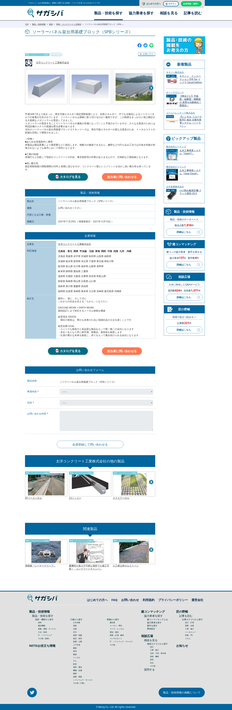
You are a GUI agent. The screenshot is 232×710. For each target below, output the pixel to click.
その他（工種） (79, 683)
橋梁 (75, 654)
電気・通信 (77, 667)
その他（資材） (44, 638)
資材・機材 (154, 656)
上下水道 (76, 645)
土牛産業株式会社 (175, 186)
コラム (187, 638)
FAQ (114, 600)
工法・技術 (42, 632)
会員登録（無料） (191, 3)
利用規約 (148, 600)
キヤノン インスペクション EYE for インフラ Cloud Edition (190, 79)
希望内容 (32, 391)
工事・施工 (154, 650)
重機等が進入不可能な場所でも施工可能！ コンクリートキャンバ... (89, 567)
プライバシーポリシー (173, 600)
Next (151, 88)
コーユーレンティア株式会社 (180, 112)
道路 (75, 625)
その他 (112, 645)
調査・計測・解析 (117, 635)
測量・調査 (77, 676)
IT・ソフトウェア (45, 635)
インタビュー (190, 632)
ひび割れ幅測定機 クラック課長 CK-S (190, 192)
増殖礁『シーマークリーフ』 (40, 565)
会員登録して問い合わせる (90, 444)
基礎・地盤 (77, 635)
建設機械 (41, 625)
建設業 (112, 622)
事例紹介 (151, 628)
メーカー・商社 (116, 625)
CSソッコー (75, 498)
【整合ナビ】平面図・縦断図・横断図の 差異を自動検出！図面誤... (190, 101)
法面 (75, 629)
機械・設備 (77, 670)
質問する (149, 669)
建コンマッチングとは (157, 619)
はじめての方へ (153, 3)
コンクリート (56, 54)
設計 (152, 647)
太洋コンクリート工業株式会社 (52, 62)
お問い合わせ (130, 600)
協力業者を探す (141, 12)
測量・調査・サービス (47, 629)
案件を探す (152, 625)
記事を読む (193, 12)
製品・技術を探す (108, 12)
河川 (75, 632)
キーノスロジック (175, 92)
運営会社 (197, 600)
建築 (75, 673)
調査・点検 (189, 625)
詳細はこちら (184, 232)
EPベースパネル (33, 498)
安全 (152, 663)
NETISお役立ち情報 (42, 646)
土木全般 (76, 622)
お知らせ (182, 646)
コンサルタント (116, 638)
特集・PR (188, 635)
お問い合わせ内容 (36, 413)
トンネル (76, 657)
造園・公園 (77, 641)
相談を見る (169, 12)
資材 (51, 24)
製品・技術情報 (39, 24)
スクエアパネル (121, 498)
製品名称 (32, 380)
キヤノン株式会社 (175, 72)
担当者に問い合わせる (122, 177)
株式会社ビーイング (176, 146)
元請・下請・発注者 (158, 653)
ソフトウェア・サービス (83, 680)
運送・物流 (114, 632)
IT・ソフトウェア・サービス (121, 641)
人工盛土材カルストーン (126, 565)
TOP (27, 24)
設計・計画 (189, 622)
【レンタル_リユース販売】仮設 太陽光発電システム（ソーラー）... (190, 121)
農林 (75, 648)
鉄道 (75, 664)
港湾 (75, 651)
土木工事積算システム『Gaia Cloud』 (190, 172)
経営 (152, 659)
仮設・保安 (77, 638)
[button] (146, 54)
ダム (75, 660)
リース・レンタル (117, 629)
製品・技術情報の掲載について (181, 692)
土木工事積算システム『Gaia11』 (190, 152)
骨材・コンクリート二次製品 (68, 24)
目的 (29, 402)
